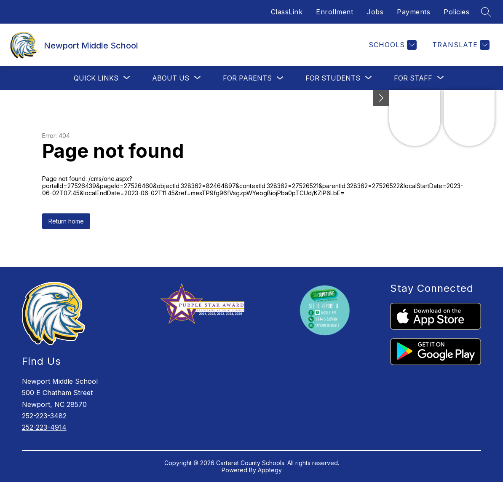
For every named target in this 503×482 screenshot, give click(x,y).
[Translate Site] (460, 45)
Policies (456, 12)
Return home (66, 221)
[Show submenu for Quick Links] (96, 78)
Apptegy (270, 470)
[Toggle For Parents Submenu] (280, 78)
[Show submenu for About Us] (170, 78)
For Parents (247, 78)
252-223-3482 (44, 416)
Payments (413, 12)
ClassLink (287, 12)
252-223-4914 (44, 427)
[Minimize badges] (381, 98)
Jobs (375, 12)
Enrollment (334, 12)
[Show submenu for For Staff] (413, 78)
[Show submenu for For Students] (332, 78)
